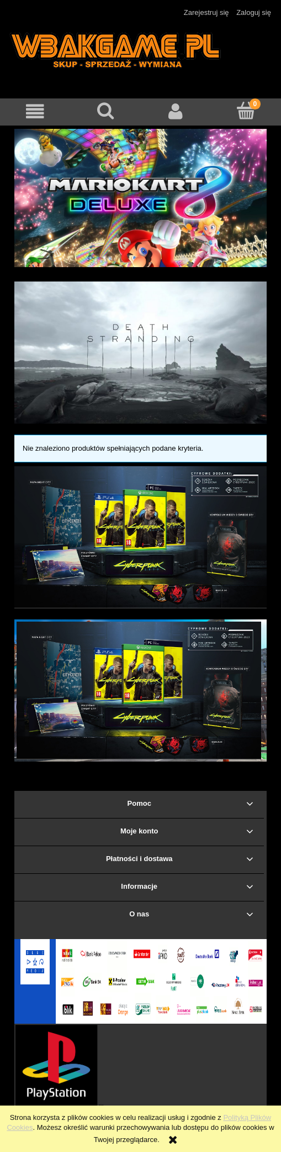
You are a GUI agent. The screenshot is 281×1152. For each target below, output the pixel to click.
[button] (35, 111)
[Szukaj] (105, 110)
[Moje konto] (175, 111)
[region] (140, 198)
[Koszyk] (246, 110)
